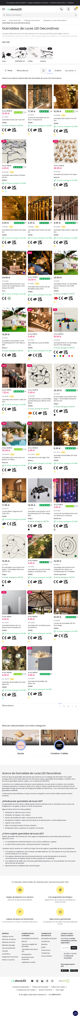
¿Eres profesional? (8, 948)
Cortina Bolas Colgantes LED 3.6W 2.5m (12, 512)
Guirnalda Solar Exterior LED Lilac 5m (39, 231)
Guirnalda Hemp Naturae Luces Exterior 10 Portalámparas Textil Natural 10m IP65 (13, 286)
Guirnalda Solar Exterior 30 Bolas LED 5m (13, 176)
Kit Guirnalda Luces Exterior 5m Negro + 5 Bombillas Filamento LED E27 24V (13, 569)
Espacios (44, 944)
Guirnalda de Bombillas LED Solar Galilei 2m (65, 456)
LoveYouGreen (46, 956)
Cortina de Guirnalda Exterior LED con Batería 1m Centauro (65, 514)
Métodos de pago (8, 945)
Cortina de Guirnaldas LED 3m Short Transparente (38, 119)
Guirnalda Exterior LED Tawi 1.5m (13, 120)
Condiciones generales (20, 978)
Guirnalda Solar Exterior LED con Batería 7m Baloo (13, 458)
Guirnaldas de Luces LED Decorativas (16, 23)
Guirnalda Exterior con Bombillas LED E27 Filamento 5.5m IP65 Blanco (65, 286)
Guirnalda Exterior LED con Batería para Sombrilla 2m (11, 626)
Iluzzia (21, 753)
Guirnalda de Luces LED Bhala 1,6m (38, 344)
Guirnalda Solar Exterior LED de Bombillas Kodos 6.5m (39, 288)
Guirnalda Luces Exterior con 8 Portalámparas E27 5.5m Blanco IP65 (13, 343)
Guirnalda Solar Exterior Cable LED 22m (14, 401)
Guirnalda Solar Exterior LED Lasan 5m (14, 231)
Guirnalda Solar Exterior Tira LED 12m (65, 119)
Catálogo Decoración (32, 20)
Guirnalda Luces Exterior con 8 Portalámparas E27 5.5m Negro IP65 (39, 513)
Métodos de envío (8, 942)
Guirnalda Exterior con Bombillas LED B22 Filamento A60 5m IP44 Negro (39, 401)
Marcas (24, 941)
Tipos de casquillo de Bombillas (29, 945)
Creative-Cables (59, 753)
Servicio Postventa (45, 981)
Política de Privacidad (40, 978)
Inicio (4, 20)
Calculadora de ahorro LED (30, 950)
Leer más (6, 42)
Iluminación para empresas (28, 958)
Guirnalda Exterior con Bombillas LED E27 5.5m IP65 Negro (65, 344)
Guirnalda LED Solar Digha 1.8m (39, 457)
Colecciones (45, 950)
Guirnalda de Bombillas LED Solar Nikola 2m (13, 683)
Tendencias (45, 953)
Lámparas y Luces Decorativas (54, 20)
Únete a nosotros (8, 960)
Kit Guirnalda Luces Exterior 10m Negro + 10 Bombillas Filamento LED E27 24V (65, 399)
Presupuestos (26, 954)
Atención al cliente (9, 939)
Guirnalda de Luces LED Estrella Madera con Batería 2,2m (39, 570)
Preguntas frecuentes (10, 957)
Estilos (43, 947)
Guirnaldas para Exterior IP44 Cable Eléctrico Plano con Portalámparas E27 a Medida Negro (64, 570)
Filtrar (8, 70)
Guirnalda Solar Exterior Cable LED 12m (66, 231)
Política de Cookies (58, 978)
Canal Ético (6, 954)
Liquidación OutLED (28, 962)
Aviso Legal (60, 981)
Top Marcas (45, 941)
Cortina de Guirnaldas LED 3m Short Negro (64, 624)
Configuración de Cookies (25, 981)
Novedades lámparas (49, 938)
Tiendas (5, 951)
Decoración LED (15, 20)
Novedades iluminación (30, 938)
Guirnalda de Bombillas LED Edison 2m (37, 682)
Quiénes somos (7, 936)
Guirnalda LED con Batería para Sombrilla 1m (39, 626)
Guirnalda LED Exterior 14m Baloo (65, 174)
